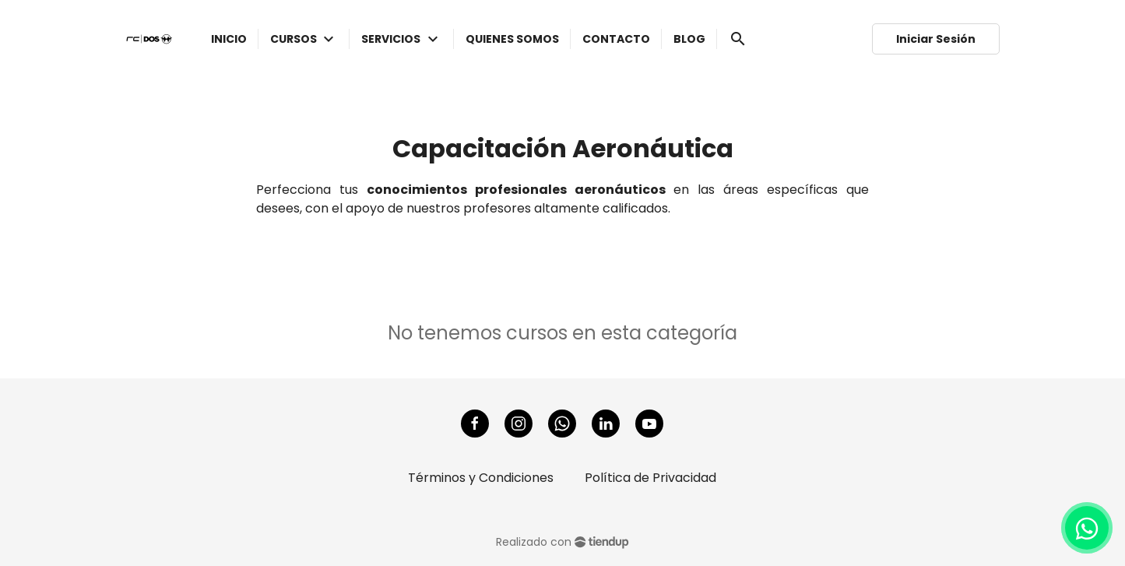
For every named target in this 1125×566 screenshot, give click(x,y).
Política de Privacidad (650, 478)
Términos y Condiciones (481, 478)
